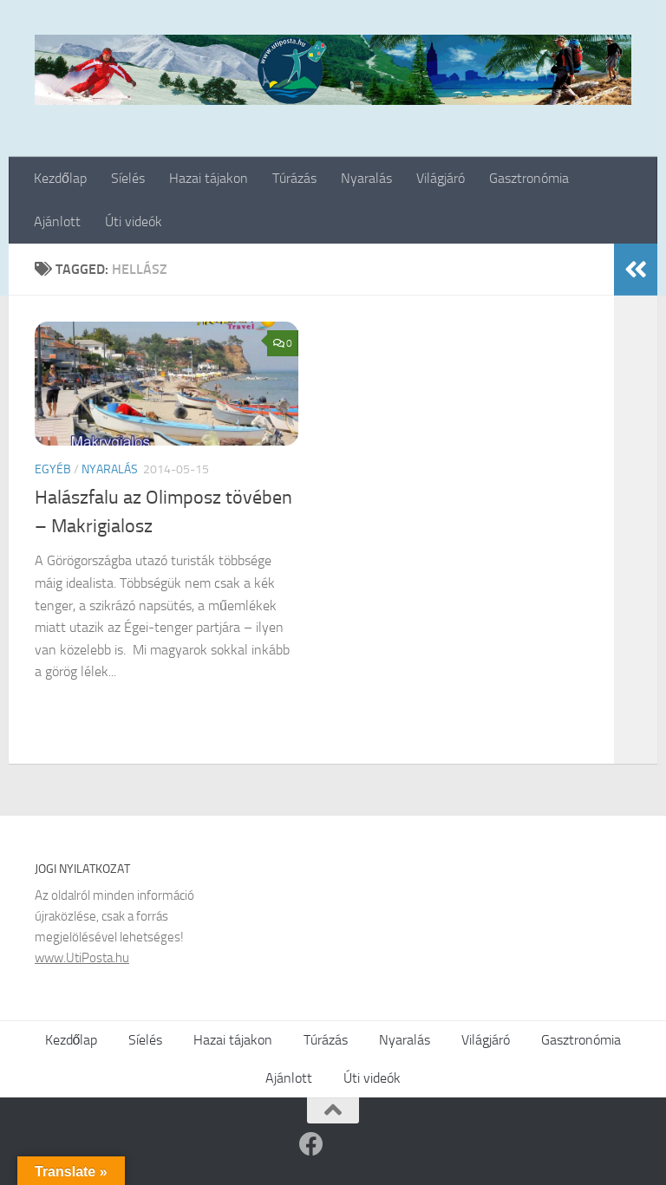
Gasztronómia (529, 178)
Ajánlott (57, 221)
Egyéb (53, 469)
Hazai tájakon (208, 178)
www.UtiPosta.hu (82, 958)
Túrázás (294, 178)
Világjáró (440, 178)
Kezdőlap (60, 178)
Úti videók (133, 221)
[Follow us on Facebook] (311, 1144)
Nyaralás (366, 178)
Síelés (128, 178)
